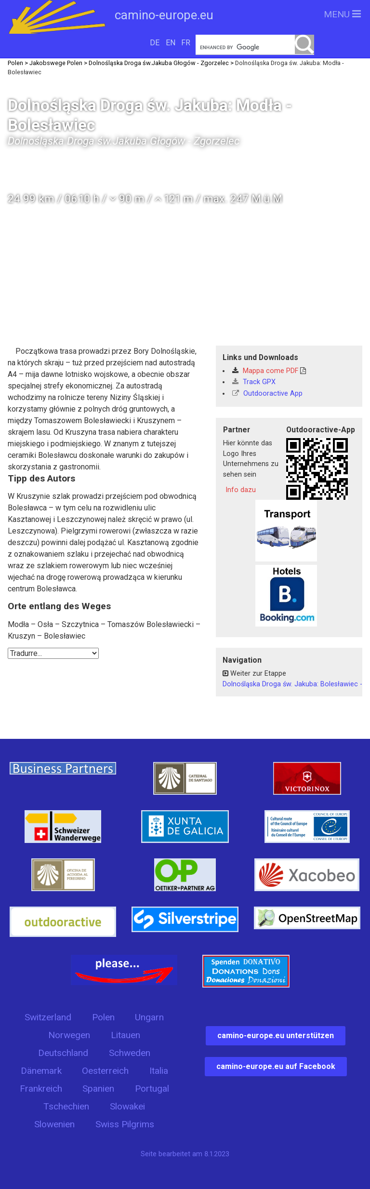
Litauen (125, 1035)
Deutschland (63, 1052)
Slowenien (54, 1124)
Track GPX (254, 382)
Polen (103, 1017)
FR (185, 42)
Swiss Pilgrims (124, 1124)
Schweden (129, 1052)
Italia (158, 1070)
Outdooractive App (267, 393)
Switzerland (48, 1017)
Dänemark (41, 1070)
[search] (255, 47)
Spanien (98, 1088)
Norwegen (69, 1035)
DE (154, 42)
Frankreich (41, 1088)
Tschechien (66, 1106)
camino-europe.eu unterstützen (275, 1035)
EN (170, 42)
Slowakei (127, 1106)
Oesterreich (105, 1070)
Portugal (152, 1088)
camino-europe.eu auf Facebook (275, 1066)
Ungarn (149, 1017)
